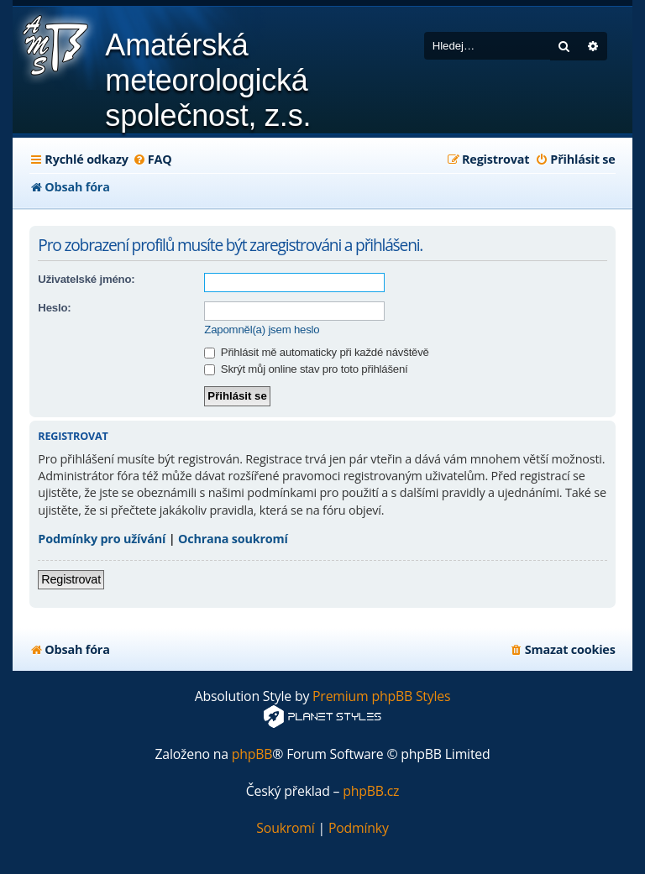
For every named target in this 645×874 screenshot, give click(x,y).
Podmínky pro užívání (101, 539)
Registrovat (71, 579)
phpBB (252, 754)
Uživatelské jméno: (86, 279)
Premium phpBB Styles (381, 696)
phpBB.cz (371, 791)
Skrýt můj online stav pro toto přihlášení (305, 369)
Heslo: (54, 307)
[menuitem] (152, 159)
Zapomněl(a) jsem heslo (261, 329)
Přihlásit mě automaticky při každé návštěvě (316, 352)
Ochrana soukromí (233, 539)
